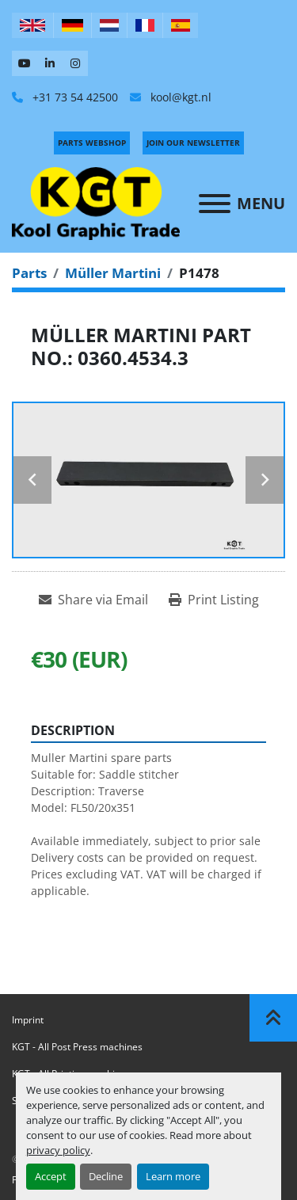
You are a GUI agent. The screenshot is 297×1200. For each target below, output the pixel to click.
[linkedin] (50, 63)
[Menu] (214, 203)
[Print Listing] (213, 600)
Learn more (173, 1176)
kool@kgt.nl (179, 97)
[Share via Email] (93, 600)
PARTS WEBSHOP (92, 142)
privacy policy (58, 1150)
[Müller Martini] (113, 273)
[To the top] (273, 1018)
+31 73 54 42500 (73, 97)
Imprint (28, 1020)
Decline (106, 1176)
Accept (51, 1176)
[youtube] (24, 63)
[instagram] (75, 63)
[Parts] (29, 273)
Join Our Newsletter (193, 142)
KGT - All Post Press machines (77, 1046)
